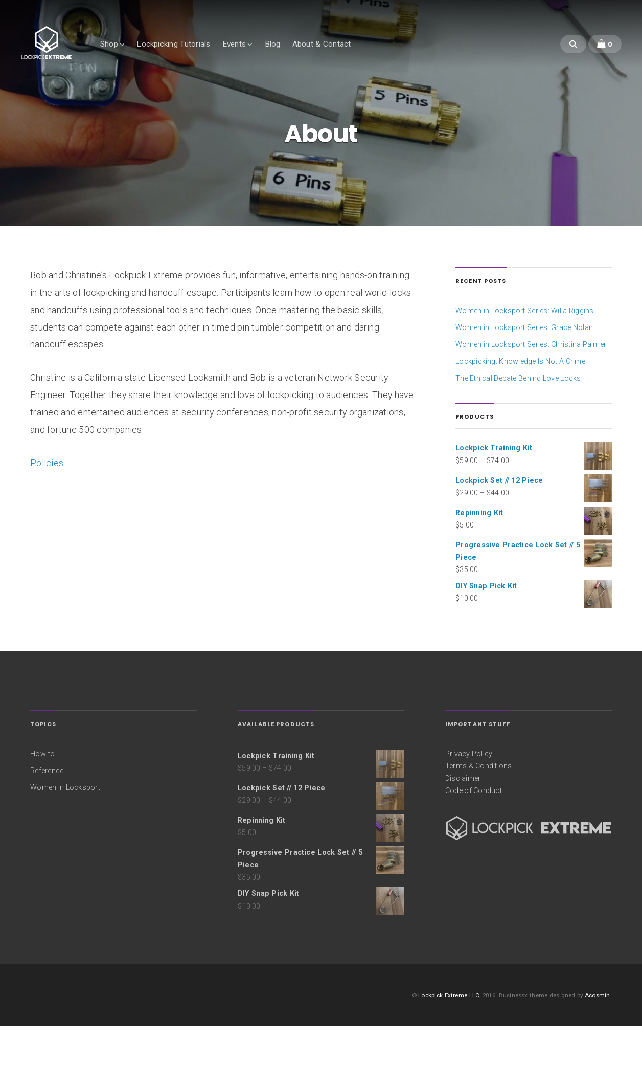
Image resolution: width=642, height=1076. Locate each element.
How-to (42, 803)
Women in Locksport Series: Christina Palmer (530, 394)
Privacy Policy (469, 803)
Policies (46, 512)
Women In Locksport (65, 836)
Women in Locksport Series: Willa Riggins (524, 360)
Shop (136, 54)
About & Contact (348, 54)
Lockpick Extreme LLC (448, 1044)
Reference (46, 820)
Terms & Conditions (478, 815)
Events (260, 54)
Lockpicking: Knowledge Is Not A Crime (520, 411)
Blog (299, 54)
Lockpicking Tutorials (200, 54)
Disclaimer (462, 827)
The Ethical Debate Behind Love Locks (518, 428)
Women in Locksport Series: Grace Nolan (524, 377)
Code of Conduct (473, 840)
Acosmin (597, 1044)
